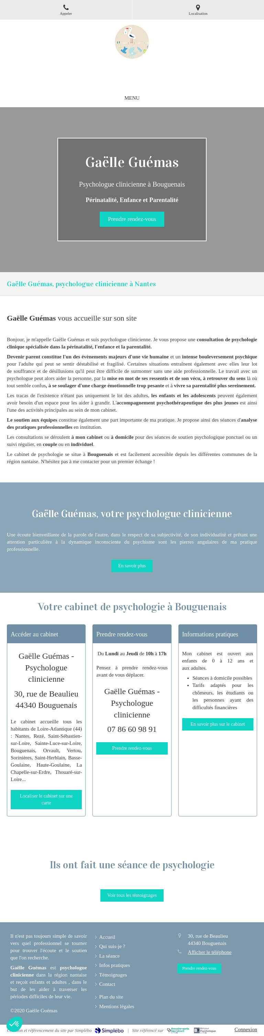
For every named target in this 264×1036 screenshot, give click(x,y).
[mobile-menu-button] (132, 98)
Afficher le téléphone (209, 952)
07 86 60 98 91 (132, 729)
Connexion (245, 1029)
